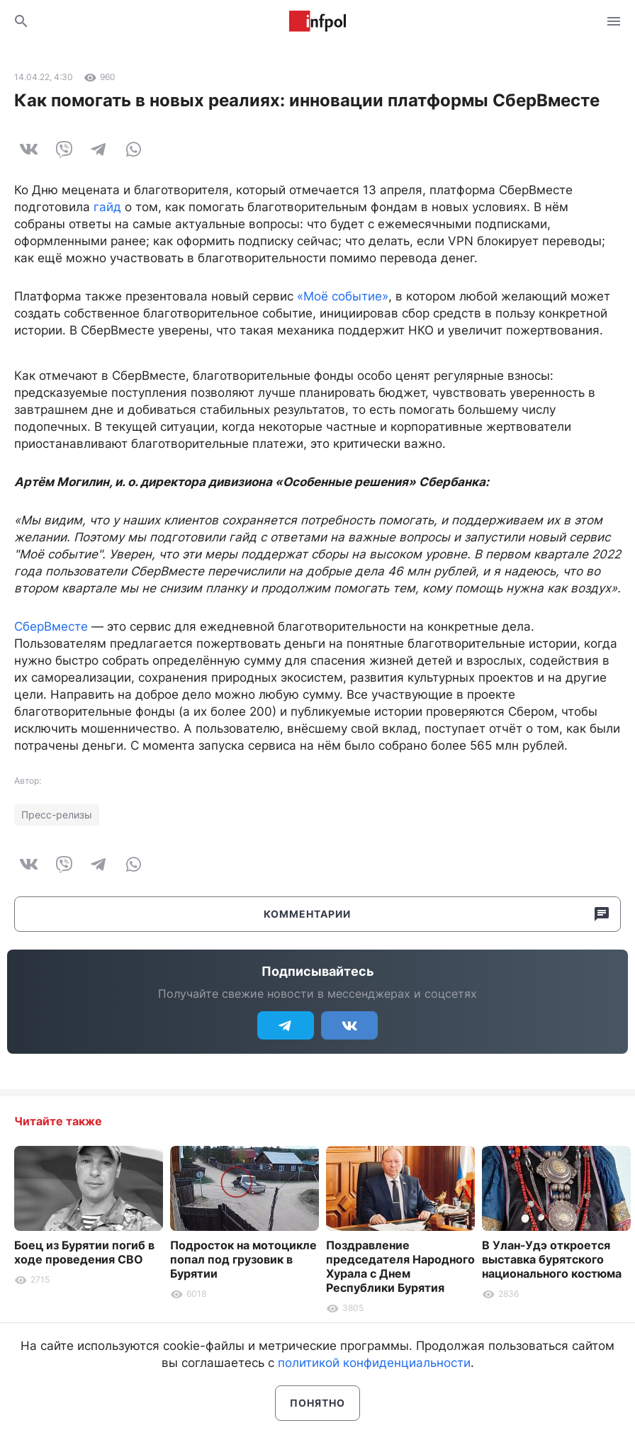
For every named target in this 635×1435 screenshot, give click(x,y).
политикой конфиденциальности (374, 1363)
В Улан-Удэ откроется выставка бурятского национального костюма (552, 1259)
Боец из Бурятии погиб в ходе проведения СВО (84, 1252)
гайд (107, 207)
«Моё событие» (342, 296)
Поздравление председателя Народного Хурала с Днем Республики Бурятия (400, 1266)
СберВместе (51, 626)
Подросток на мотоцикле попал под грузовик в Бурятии (243, 1259)
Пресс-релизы (56, 815)
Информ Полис (317, 21)
